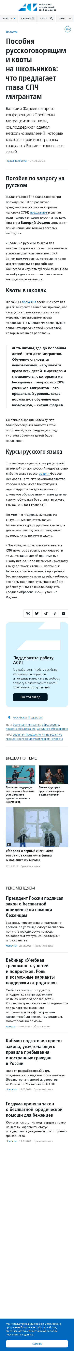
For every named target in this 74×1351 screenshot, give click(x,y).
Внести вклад (30, 697)
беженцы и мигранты (26, 724)
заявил (44, 473)
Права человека (16, 160)
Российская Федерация (28, 717)
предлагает (39, 212)
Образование (41, 1026)
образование (50, 724)
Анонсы (10, 1026)
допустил (29, 302)
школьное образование (52, 728)
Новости (12, 32)
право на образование (21, 728)
